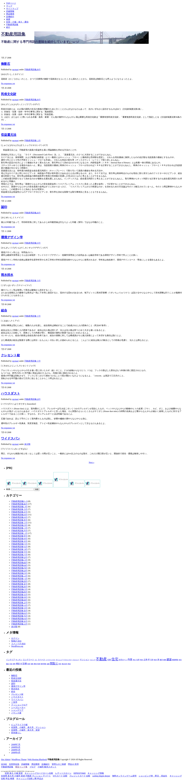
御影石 (5, 63)
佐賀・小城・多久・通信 (17, 22)
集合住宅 (64, 664)
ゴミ (36, 659)
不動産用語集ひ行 (19, 573)
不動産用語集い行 (19, 507)
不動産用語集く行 (32, 316)
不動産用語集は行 (32, 399)
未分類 (27, 444)
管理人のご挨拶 (59, 764)
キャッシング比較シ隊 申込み (29, 778)
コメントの (18, 644)
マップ (9, 6)
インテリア (10, 660)
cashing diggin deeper (101, 776)
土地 (145, 659)
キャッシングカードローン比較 (39, 773)
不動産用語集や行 (19, 597)
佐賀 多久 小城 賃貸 (14, 773)
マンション (84, 660)
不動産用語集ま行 (19, 584)
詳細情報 (10, 11)
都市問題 (43, 664)
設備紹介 (10, 16)
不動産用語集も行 (19, 595)
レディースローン (63, 773)
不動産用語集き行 (19, 520)
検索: (8, 489)
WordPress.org (17, 646)
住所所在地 (14, 764)
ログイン (15, 638)
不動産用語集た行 (19, 544)
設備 (24, 663)
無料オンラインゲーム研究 (124, 776)
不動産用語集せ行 (19, 539)
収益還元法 (8, 134)
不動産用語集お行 (19, 515)
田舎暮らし (16, 733)
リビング (92, 659)
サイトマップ (12, 8)
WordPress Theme (19, 759)
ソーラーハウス (50, 659)
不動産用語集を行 (19, 621)
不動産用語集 (12, 24)
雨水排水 (7, 274)
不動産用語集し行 (32, 140)
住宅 (114, 659)
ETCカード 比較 (60, 776)
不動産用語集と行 (19, 555)
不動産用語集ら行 (19, 605)
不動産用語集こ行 (19, 528)
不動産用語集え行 (19, 512)
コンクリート (28, 660)
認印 (4, 207)
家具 (155, 659)
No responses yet (8, 83)
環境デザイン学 (12, 237)
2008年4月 (15, 752)
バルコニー (75, 659)
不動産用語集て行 (19, 552)
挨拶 (8, 19)
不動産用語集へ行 (19, 579)
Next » (91, 462)
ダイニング (59, 659)
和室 (141, 659)
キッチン (19, 660)
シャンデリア (17, 710)
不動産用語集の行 (19, 568)
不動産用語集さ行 (19, 531)
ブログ (32, 767)
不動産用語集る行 (19, 611)
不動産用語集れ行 (19, 613)
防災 (60, 664)
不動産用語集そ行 (19, 541)
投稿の (16, 641)
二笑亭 (14, 702)
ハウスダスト (10, 393)
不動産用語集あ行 (19, 504)
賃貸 (28, 664)
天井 (152, 660)
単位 (134, 659)
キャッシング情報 (96, 773)
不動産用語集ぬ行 (19, 563)
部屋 (38, 664)
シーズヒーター (18, 707)
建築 (169, 659)
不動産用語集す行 (19, 536)
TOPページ (11, 3)
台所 (138, 660)
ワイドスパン (10, 438)
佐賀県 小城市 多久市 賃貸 (25, 730)
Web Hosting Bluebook (37, 759)
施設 (7, 664)
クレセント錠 (10, 355)
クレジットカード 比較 (79, 776)
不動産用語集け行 (19, 525)
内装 (130, 659)
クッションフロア (19, 705)
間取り (54, 663)
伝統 (109, 660)
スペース (41, 660)
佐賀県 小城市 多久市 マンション (28, 727)
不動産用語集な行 (19, 557)
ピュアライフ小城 (19, 725)
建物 (164, 659)
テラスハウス (67, 659)
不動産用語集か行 (32, 243)
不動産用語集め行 (19, 592)
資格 (32, 664)
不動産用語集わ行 (19, 619)
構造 (18, 664)
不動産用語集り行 (19, 608)
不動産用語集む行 (19, 589)
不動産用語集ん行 (19, 624)
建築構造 (175, 660)
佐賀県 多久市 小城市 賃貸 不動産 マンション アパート (26, 776)
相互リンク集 (21, 767)
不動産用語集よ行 (19, 603)
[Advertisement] (30, 50)
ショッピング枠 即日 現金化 (153, 776)
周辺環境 (10, 14)
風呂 (69, 664)
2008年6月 (15, 747)
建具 (161, 660)
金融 (48, 664)
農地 (35, 664)
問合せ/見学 (73, 764)
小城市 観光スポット (47, 767)
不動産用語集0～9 (19, 501)
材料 (14, 664)
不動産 (101, 659)
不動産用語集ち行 (19, 547)
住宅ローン (123, 660)
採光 (180, 659)
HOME (4, 764)
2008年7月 (15, 744)
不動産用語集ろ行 (19, 616)
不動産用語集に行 (19, 560)
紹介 (8, 27)
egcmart (15, 69)
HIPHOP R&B (79, 773)
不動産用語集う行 (32, 281)
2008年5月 (15, 750)
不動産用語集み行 (32, 69)
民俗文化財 (8, 94)
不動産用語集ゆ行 (19, 600)
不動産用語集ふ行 (19, 576)
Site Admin (5, 759)
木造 (10, 664)
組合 (4, 310)
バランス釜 (16, 713)
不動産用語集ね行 (19, 565)
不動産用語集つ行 (19, 549)
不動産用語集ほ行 (19, 581)
